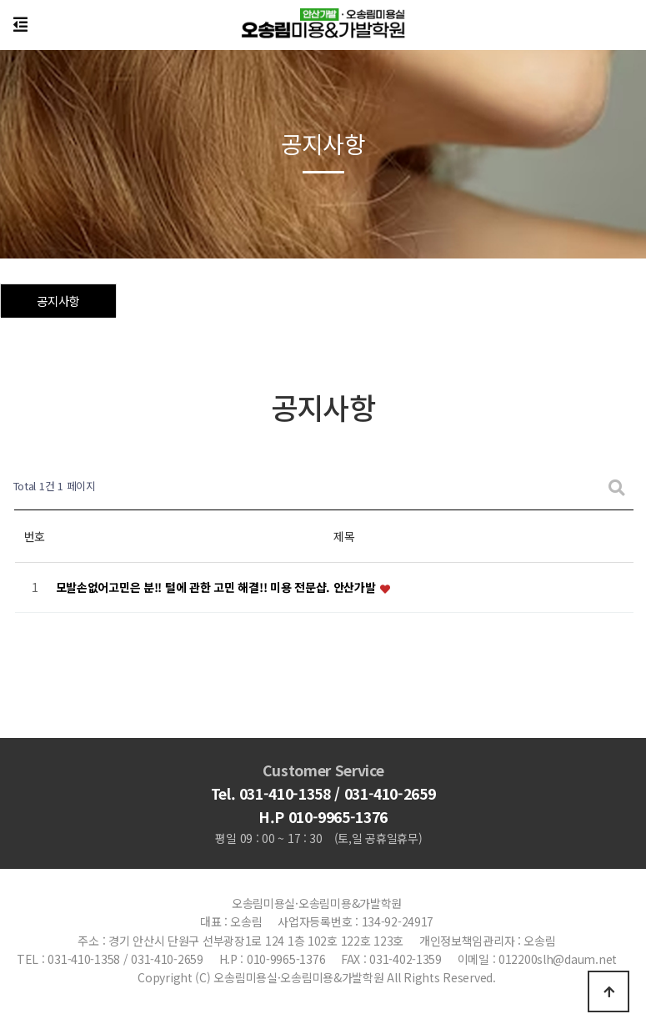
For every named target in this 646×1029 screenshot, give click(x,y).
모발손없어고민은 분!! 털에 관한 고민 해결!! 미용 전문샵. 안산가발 (217, 588)
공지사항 (58, 301)
